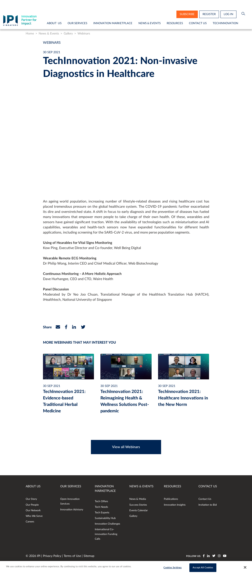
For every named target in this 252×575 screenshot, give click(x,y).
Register (209, 14)
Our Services (77, 23)
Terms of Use (73, 556)
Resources (175, 23)
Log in (228, 14)
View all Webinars (126, 447)
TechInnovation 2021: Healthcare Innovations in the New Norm (183, 398)
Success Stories (138, 504)
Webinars (84, 33)
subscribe (187, 14)
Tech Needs (101, 507)
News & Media (137, 499)
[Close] (245, 567)
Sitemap (89, 556)
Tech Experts (102, 512)
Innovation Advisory (71, 509)
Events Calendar (138, 510)
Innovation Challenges (107, 523)
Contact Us (198, 23)
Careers (30, 521)
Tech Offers (101, 501)
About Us (54, 23)
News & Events (149, 23)
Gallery (68, 33)
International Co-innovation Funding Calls (106, 534)
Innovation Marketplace (112, 23)
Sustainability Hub (105, 518)
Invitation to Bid (207, 504)
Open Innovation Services (70, 501)
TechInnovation (225, 23)
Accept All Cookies (203, 567)
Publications (171, 499)
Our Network (33, 510)
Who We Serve (34, 516)
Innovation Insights (174, 504)
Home (30, 33)
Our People (32, 504)
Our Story (31, 499)
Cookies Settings (172, 567)
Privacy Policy (52, 556)
